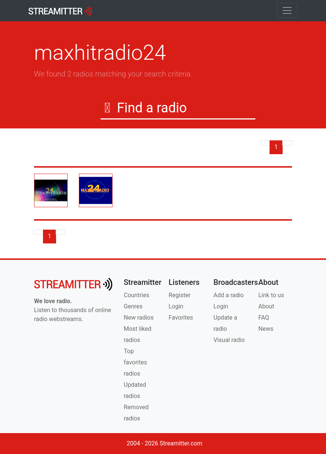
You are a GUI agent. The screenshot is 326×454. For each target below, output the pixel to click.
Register (180, 295)
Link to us (271, 295)
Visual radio (229, 339)
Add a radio (228, 295)
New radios (139, 317)
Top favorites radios (135, 362)
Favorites (181, 317)
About (266, 306)
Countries (136, 295)
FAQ (263, 317)
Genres (133, 306)
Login (176, 306)
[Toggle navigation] (287, 10)
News (265, 328)
